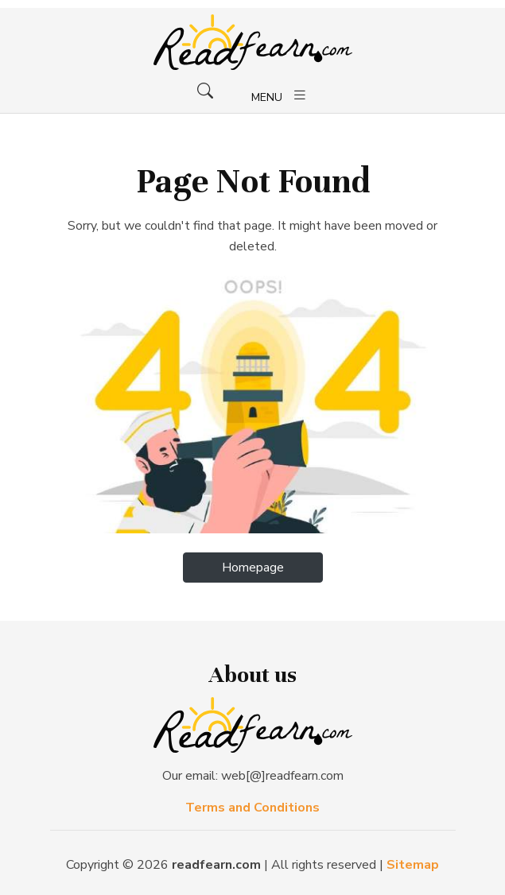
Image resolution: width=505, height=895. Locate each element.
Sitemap (413, 865)
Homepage (253, 567)
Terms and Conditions (252, 807)
